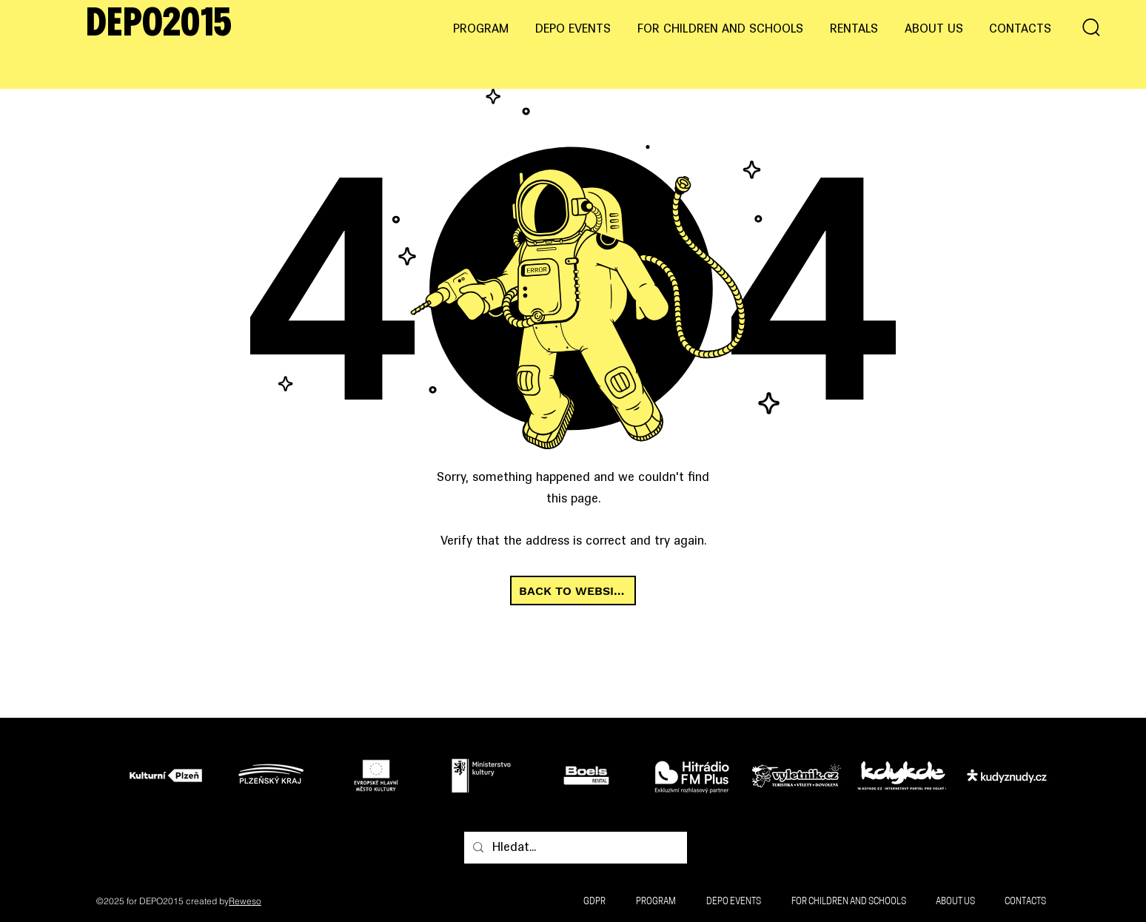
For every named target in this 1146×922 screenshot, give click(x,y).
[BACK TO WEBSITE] (573, 590)
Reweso (245, 900)
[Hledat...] (574, 848)
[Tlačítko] (169, 775)
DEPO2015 (159, 25)
